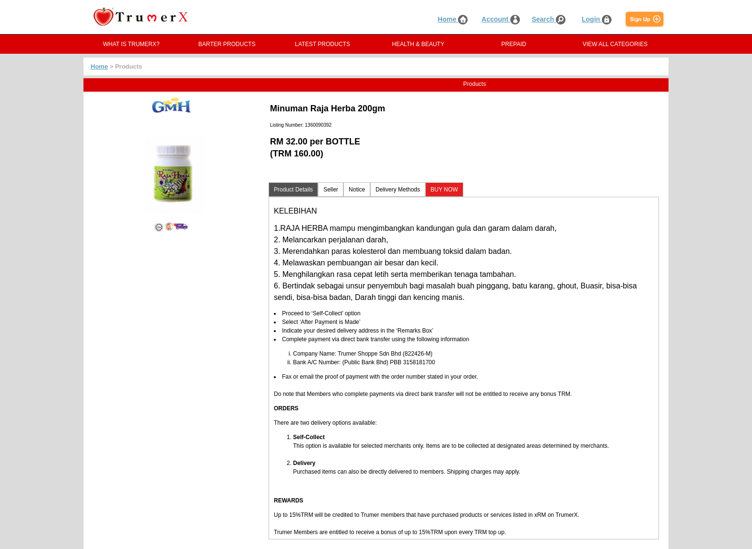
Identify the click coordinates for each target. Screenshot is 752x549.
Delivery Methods (398, 189)
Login (596, 19)
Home (453, 19)
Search (549, 19)
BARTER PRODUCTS (227, 44)
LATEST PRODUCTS (322, 44)
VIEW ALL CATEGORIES (615, 44)
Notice (357, 189)
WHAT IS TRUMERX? (131, 44)
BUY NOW (444, 189)
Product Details (293, 189)
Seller (330, 189)
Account (501, 19)
